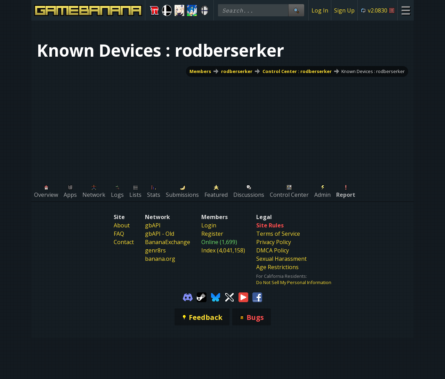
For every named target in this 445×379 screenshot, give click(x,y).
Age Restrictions (277, 267)
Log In (320, 10)
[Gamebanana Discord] (187, 296)
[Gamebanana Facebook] (257, 296)
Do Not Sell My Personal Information (293, 282)
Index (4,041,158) (223, 250)
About (122, 225)
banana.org (160, 259)
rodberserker (236, 71)
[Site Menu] (405, 10)
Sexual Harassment (281, 259)
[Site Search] (296, 10)
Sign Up (344, 10)
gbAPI (153, 225)
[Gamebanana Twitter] (229, 296)
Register (212, 233)
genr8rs (155, 250)
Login (208, 225)
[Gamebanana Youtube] (243, 296)
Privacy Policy (273, 242)
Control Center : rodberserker (297, 71)
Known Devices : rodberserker (373, 71)
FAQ (119, 233)
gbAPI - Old (159, 233)
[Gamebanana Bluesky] (215, 296)
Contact (124, 242)
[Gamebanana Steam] (201, 296)
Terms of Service (278, 233)
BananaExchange (167, 242)
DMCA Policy (272, 250)
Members (200, 71)
